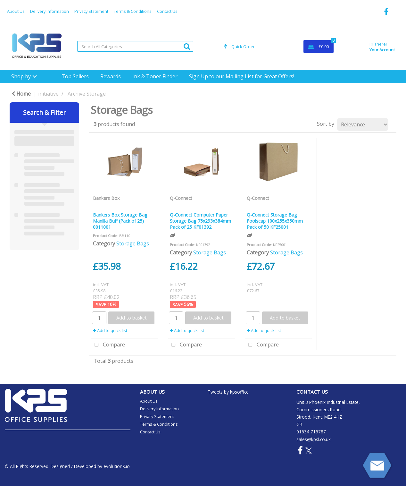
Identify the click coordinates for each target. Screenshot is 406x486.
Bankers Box (106, 198)
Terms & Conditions (133, 11)
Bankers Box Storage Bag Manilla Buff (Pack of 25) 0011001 (120, 221)
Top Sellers (75, 76)
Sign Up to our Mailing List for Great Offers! (241, 76)
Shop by (21, 76)
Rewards (110, 76)
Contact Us (167, 11)
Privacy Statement (91, 11)
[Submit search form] (187, 46)
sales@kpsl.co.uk (313, 439)
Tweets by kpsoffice (228, 392)
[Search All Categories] (135, 46)
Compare (108, 345)
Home (21, 93)
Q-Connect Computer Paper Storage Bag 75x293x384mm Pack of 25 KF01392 (200, 221)
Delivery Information (49, 11)
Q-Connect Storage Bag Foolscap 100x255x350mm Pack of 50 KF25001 (275, 221)
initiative (48, 93)
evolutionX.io (117, 466)
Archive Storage (87, 93)
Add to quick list (110, 330)
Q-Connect (181, 198)
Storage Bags (132, 243)
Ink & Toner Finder (155, 76)
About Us (16, 11)
